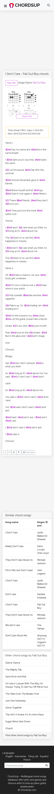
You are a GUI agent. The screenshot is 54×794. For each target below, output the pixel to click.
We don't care (12, 625)
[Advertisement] (27, 39)
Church (9, 728)
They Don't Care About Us (19, 560)
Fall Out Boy (39, 82)
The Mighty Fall (13, 669)
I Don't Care (11, 532)
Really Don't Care (14, 546)
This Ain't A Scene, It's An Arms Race (24, 714)
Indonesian (20, 756)
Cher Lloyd (43, 553)
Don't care (10, 594)
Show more (27, 116)
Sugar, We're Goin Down (17, 721)
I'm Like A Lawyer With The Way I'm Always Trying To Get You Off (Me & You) (26, 685)
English (9, 756)
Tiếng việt (33, 756)
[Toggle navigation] (48, 5)
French (27, 759)
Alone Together (13, 707)
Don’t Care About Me (16, 635)
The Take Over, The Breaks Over (22, 693)
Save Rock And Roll (15, 676)
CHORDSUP (24, 5)
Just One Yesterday (15, 700)
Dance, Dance (12, 662)
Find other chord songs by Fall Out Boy (26, 735)
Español (44, 756)
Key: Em (11, 82)
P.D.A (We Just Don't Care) (19, 570)
